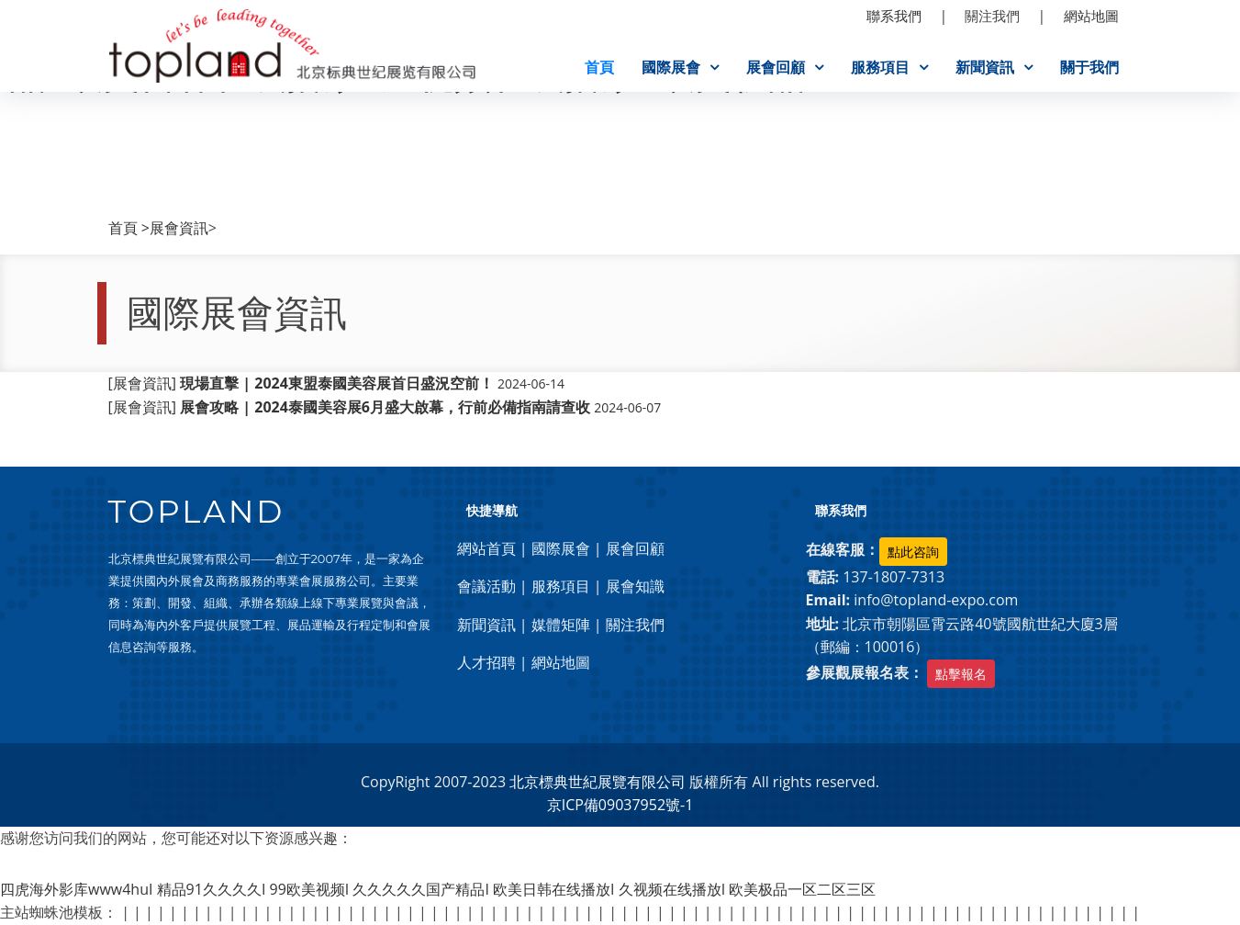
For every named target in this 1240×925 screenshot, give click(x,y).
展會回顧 (775, 67)
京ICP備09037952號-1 (620, 805)
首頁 (599, 67)
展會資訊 (179, 228)
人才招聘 (486, 663)
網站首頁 (486, 548)
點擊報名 (961, 673)
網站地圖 (560, 663)
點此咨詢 (913, 551)
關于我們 (1089, 67)
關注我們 (635, 625)
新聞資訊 (984, 67)
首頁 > (129, 228)
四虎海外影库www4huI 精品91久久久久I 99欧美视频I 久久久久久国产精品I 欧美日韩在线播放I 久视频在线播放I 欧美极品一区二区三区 (438, 889)
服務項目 (880, 67)
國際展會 (671, 67)
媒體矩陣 (560, 625)
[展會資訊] (336, 384)
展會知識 (635, 586)
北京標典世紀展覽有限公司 (597, 782)
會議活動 (486, 586)
